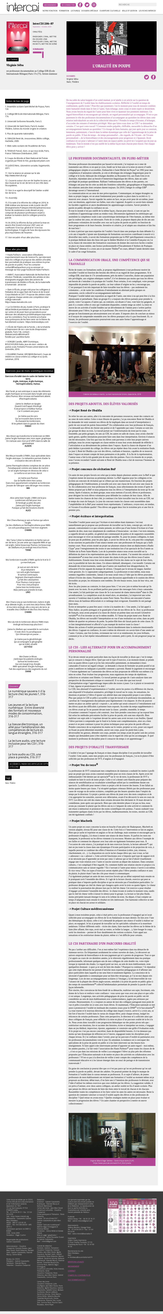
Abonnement (50, 5)
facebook (80, 4)
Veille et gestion (129, 11)
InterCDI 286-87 (43, 23)
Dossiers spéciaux (89, 11)
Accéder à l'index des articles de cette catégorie (28, 765)
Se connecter (68, 5)
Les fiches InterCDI (147, 11)
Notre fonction (50, 11)
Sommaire (38, 49)
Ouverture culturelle (110, 11)
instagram (94, 4)
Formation (64, 11)
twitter (87, 4)
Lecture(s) (75, 11)
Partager (153, 77)
